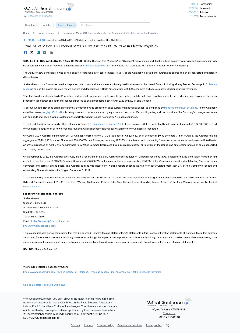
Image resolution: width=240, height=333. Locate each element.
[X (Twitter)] (167, 325)
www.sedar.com (32, 186)
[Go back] (34, 40)
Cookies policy (105, 325)
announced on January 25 (107, 124)
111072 (194, 16)
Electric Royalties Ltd (97, 65)
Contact (75, 325)
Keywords (205, 8)
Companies (206, 4)
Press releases (208, 16)
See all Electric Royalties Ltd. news (44, 284)
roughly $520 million (53, 112)
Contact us (169, 313)
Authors (88, 325)
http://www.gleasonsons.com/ (39, 225)
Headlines (31, 25)
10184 (194, 4)
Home (26, 33)
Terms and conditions (129, 325)
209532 (193, 8)
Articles (204, 12)
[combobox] (114, 25)
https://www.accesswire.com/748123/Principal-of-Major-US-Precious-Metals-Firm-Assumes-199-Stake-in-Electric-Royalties (92, 271)
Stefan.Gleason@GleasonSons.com (49, 221)
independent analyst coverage (180, 107)
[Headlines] (48, 8)
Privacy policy (154, 325)
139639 (193, 12)
